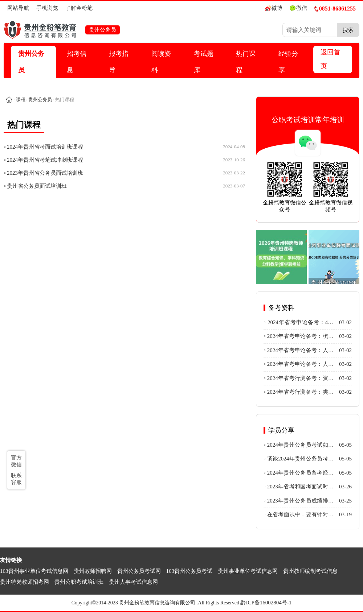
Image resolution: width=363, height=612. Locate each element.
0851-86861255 (335, 8)
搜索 (348, 30)
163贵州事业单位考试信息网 (34, 571)
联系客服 (16, 478)
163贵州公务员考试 (189, 571)
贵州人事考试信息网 (133, 582)
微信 (298, 8)
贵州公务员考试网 (139, 571)
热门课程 (246, 62)
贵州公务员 (31, 62)
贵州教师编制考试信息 (310, 571)
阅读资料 (161, 62)
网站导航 (18, 8)
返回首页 (330, 59)
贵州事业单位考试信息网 (248, 571)
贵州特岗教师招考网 (24, 582)
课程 (20, 99)
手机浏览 (47, 8)
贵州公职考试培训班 (78, 582)
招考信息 (76, 62)
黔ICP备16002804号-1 (265, 602)
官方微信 (16, 461)
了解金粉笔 (79, 8)
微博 (273, 8)
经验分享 (288, 62)
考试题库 (203, 62)
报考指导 (119, 62)
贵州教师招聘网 (93, 571)
